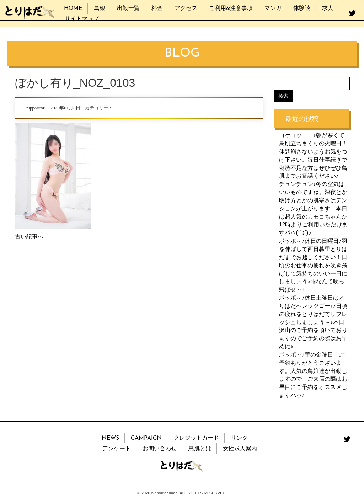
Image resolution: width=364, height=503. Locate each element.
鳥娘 (99, 8)
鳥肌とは (199, 449)
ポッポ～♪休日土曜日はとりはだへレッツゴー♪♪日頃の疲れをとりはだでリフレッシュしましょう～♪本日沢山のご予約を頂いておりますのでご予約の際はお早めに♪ (313, 322)
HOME (73, 8)
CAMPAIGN (146, 438)
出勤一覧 (128, 8)
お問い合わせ (160, 449)
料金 (157, 8)
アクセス (186, 8)
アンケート (116, 449)
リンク (239, 438)
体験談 (301, 8)
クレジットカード (196, 438)
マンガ (273, 8)
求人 (327, 8)
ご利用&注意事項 (231, 8)
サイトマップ (82, 19)
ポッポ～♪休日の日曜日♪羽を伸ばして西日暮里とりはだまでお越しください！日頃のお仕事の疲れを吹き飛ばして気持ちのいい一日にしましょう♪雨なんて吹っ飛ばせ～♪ (313, 265)
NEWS (110, 438)
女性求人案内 (240, 449)
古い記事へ (29, 237)
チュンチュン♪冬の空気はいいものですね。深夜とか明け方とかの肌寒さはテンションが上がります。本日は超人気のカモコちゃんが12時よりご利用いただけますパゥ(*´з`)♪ (313, 208)
